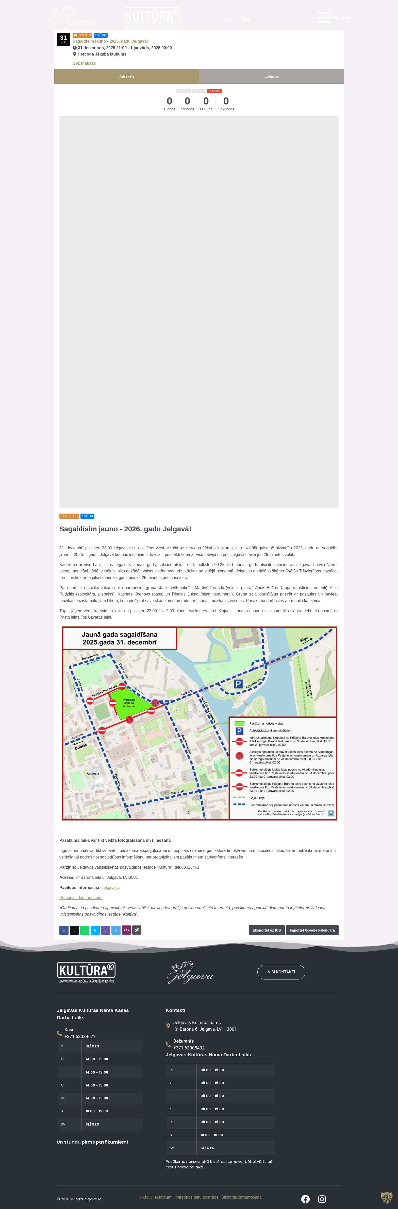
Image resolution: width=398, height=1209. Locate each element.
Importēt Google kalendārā (312, 930)
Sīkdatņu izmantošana (242, 1197)
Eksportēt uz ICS (267, 930)
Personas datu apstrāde (81, 898)
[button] (387, 1198)
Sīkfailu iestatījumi (156, 1197)
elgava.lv (112, 887)
